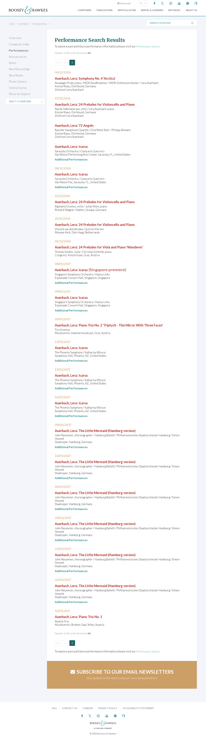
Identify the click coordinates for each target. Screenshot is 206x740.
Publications (105, 10)
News (12, 63)
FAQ (54, 708)
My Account (124, 3)
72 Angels (92, 125)
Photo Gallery (18, 81)
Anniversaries (17, 56)
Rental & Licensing (152, 10)
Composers (84, 10)
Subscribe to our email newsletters (122, 672)
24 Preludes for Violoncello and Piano (117, 104)
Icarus (88, 146)
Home (11, 24)
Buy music (174, 10)
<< (57, 62)
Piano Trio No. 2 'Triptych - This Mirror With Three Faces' (134, 325)
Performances (40, 24)
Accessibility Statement (138, 708)
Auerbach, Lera (68, 78)
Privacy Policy (107, 708)
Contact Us (69, 708)
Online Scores (18, 88)
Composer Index (19, 44)
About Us (191, 10)
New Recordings (19, 69)
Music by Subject (19, 94)
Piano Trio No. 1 (97, 616)
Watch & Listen (127, 10)
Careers (88, 708)
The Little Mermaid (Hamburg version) (117, 430)
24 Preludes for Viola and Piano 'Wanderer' (122, 246)
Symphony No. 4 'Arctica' (105, 78)
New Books (16, 75)
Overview (15, 38)
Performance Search (148, 46)
